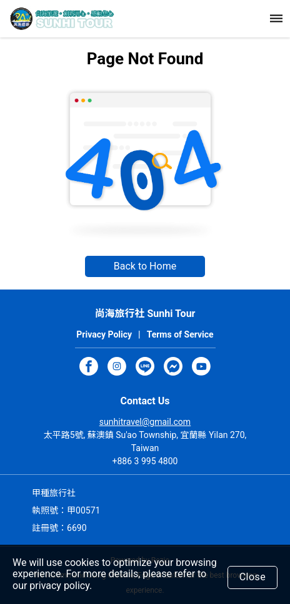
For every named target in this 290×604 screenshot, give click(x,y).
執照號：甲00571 (66, 510)
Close (252, 577)
